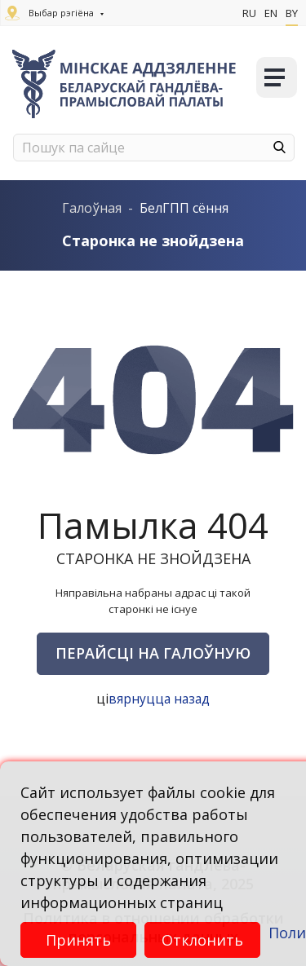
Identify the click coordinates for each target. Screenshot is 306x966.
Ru (249, 13)
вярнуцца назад (159, 699)
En (270, 13)
